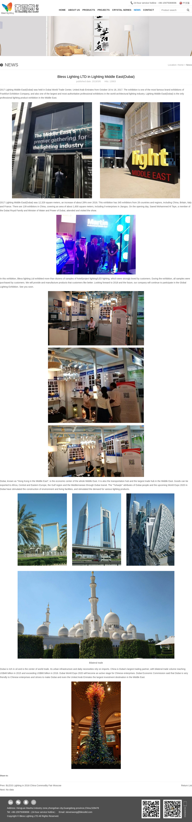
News (137, 10)
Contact (148, 10)
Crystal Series (121, 10)
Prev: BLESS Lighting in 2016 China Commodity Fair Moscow (30, 785)
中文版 (184, 3)
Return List (186, 785)
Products (88, 10)
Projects (104, 10)
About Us (74, 10)
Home (62, 10)
